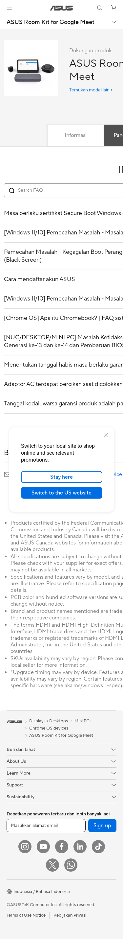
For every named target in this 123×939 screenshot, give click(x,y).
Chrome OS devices (48, 728)
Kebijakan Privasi (69, 915)
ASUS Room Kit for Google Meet (50, 22)
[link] (61, 8)
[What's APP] (70, 865)
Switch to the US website (61, 493)
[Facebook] (61, 846)
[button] (9, 8)
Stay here (61, 477)
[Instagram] (24, 846)
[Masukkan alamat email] (46, 825)
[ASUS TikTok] (98, 846)
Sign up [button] (102, 825)
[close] (106, 435)
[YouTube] (43, 846)
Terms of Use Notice (26, 915)
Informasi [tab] (76, 135)
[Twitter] (52, 865)
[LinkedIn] (80, 846)
